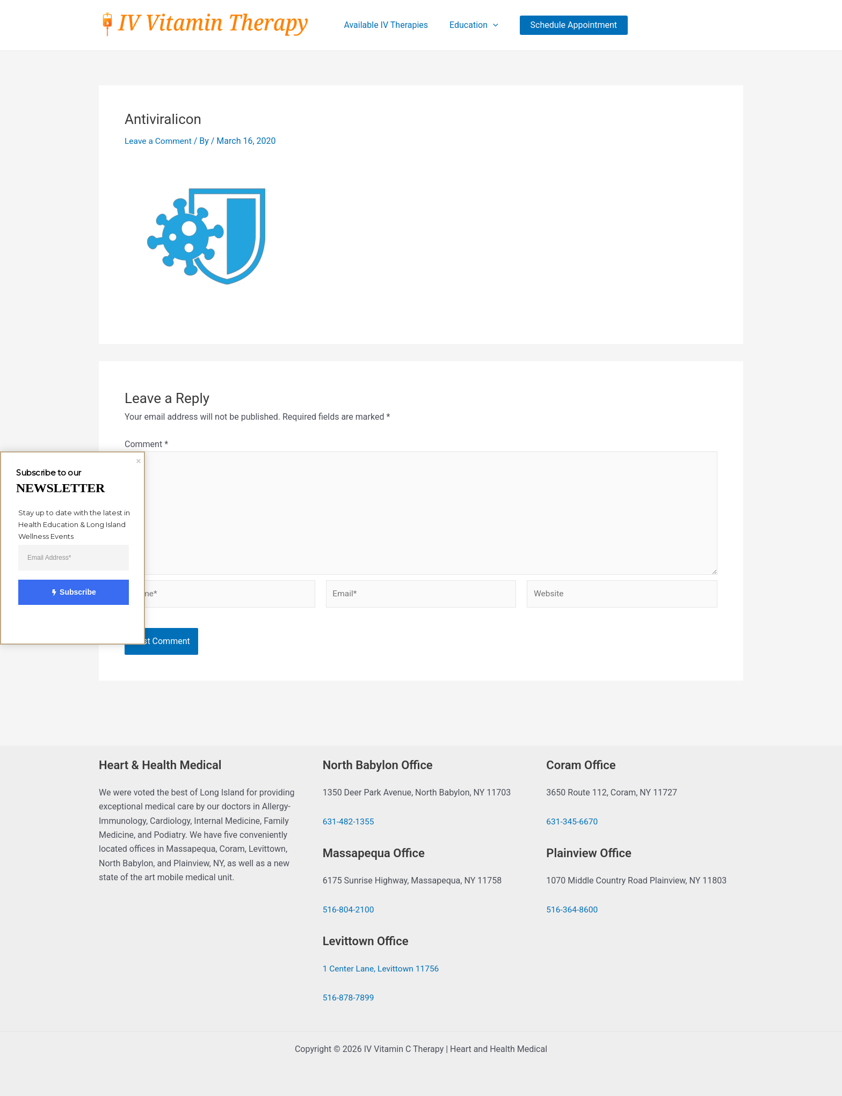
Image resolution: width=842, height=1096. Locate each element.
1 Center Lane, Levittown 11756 (382, 968)
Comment (146, 445)
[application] (490, 25)
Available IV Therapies (388, 25)
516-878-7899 (349, 998)
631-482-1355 (349, 822)
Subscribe (67, 592)
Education (471, 25)
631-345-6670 (572, 822)
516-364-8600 (572, 910)
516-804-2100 (349, 910)
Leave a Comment (159, 141)
